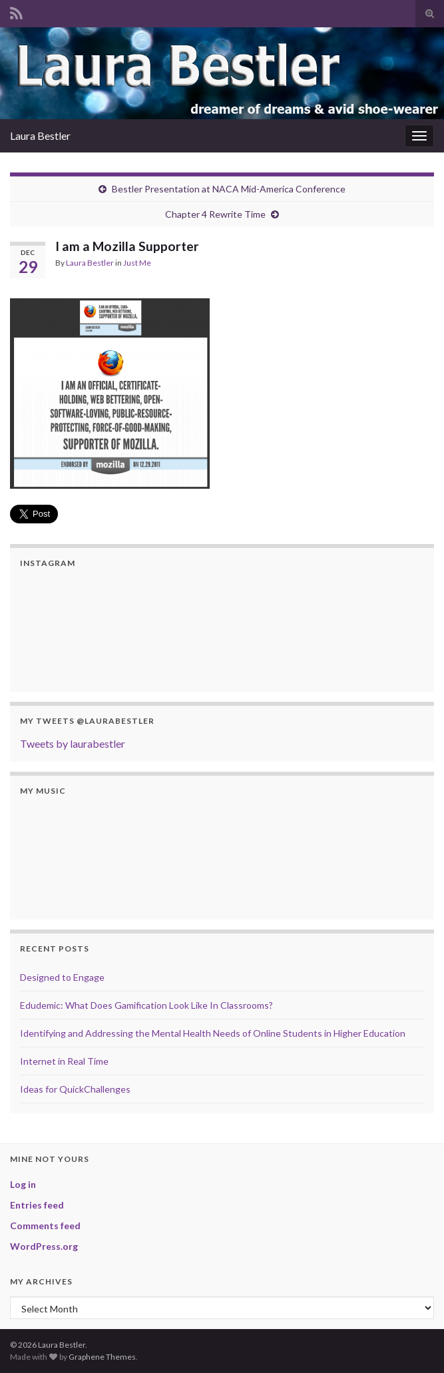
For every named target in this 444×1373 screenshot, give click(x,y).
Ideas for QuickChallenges (75, 1089)
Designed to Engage (62, 977)
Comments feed (45, 1225)
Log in (23, 1184)
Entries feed (37, 1205)
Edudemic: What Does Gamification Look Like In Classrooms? (146, 1005)
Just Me (137, 263)
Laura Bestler (40, 135)
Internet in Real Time (64, 1061)
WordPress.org (44, 1246)
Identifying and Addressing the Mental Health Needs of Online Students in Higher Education (212, 1033)
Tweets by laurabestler (72, 743)
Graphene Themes (102, 1357)
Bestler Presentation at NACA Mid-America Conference (228, 188)
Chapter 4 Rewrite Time (215, 214)
